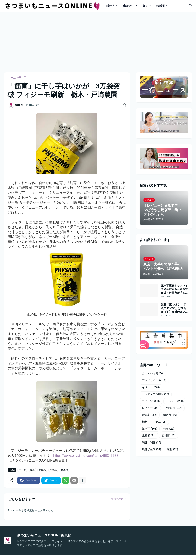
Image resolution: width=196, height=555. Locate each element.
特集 (168, 429)
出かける (129, 5)
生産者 (149, 436)
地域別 (160, 5)
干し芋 (22, 77)
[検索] (189, 6)
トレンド (175, 401)
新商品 (42, 469)
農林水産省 (151, 449)
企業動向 (173, 408)
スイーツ (151, 401)
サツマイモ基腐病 (155, 394)
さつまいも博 (153, 373)
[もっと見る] (82, 480)
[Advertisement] (96, 42)
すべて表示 (117, 499)
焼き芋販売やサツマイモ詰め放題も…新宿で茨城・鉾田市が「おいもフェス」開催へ (174, 289)
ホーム (12, 77)
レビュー (150, 408)
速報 (172, 449)
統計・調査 (151, 442)
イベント (151, 387)
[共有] (123, 105)
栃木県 (64, 469)
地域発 (53, 469)
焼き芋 (149, 429)
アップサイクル (154, 380)
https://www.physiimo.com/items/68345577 (85, 455)
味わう (110, 5)
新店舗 (170, 415)
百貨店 (168, 436)
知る (145, 5)
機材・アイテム (154, 422)
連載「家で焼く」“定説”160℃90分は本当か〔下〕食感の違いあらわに (174, 308)
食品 (32, 469)
